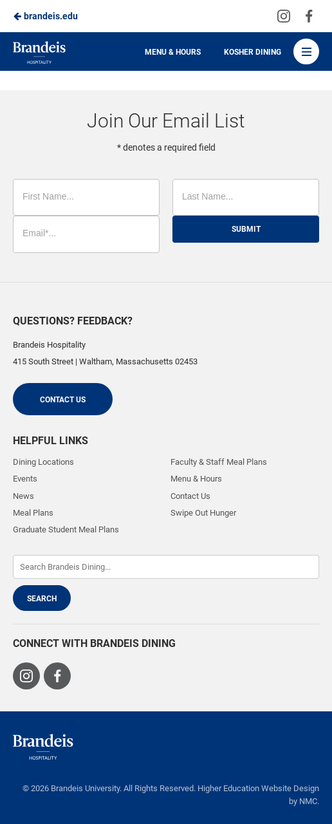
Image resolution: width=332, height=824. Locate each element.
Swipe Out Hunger (203, 513)
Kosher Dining (252, 52)
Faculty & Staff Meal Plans (219, 462)
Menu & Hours (173, 52)
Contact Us (63, 399)
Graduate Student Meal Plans (66, 529)
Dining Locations (43, 462)
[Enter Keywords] (166, 567)
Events (25, 478)
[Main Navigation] (306, 51)
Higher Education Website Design (258, 788)
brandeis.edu (45, 16)
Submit (246, 229)
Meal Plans (33, 513)
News (23, 496)
